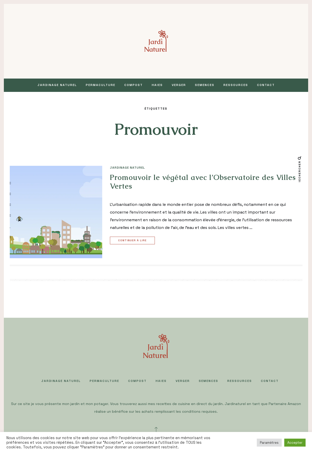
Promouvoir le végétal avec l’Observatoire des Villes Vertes (203, 182)
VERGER (179, 85)
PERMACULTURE (100, 85)
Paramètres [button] (269, 442)
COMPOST (133, 85)
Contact (266, 85)
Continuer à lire (133, 240)
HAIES (157, 85)
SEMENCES (204, 85)
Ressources (235, 85)
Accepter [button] (294, 442)
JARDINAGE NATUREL (57, 85)
